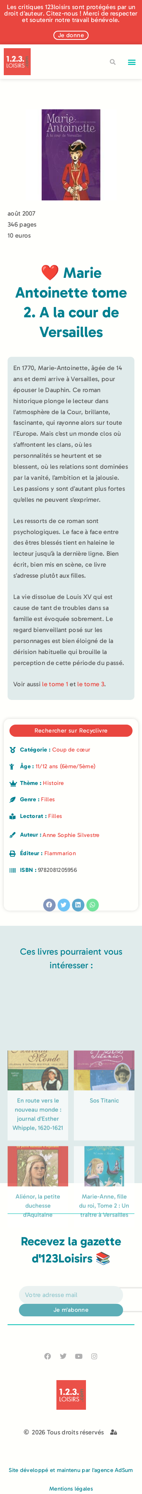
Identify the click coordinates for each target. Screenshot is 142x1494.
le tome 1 (55, 684)
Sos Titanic (104, 1177)
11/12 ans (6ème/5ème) (65, 766)
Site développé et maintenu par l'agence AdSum (71, 1470)
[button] (132, 61)
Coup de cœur (71, 749)
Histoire (53, 783)
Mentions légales (71, 1488)
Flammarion (60, 853)
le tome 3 (90, 684)
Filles (48, 799)
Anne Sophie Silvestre (70, 835)
